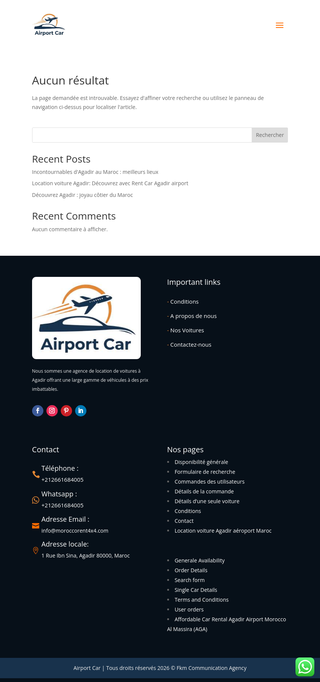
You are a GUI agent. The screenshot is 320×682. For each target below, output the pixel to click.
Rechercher (270, 134)
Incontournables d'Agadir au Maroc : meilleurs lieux (95, 171)
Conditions (183, 301)
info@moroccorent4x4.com (75, 530)
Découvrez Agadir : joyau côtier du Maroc (82, 194)
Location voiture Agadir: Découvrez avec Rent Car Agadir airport (110, 183)
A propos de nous (192, 315)
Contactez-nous (189, 344)
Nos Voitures (185, 330)
